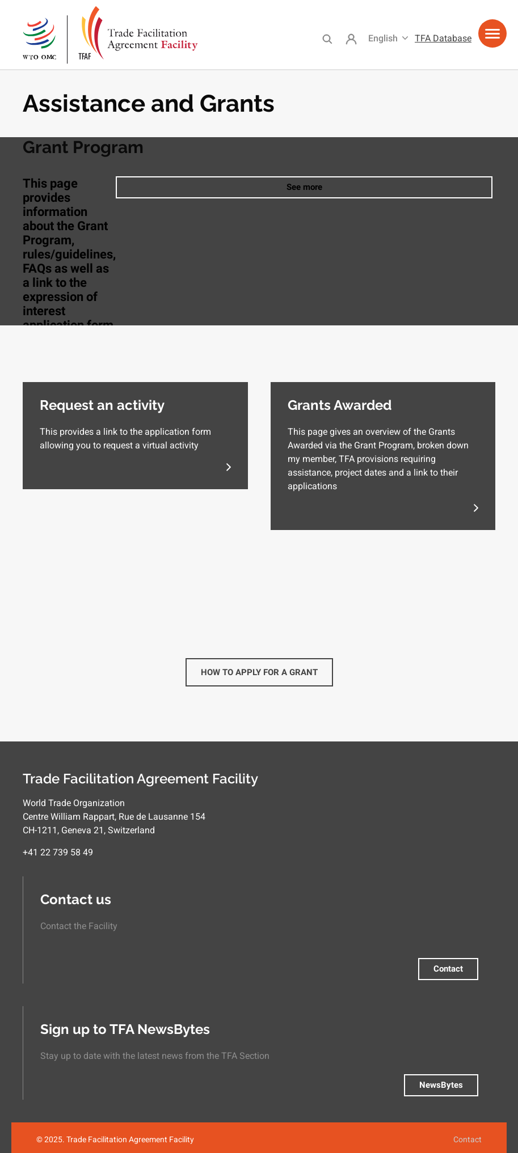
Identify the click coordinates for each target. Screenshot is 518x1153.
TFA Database (443, 38)
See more (304, 187)
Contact (448, 969)
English (383, 38)
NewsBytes (441, 1085)
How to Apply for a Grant (259, 672)
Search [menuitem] (327, 38)
